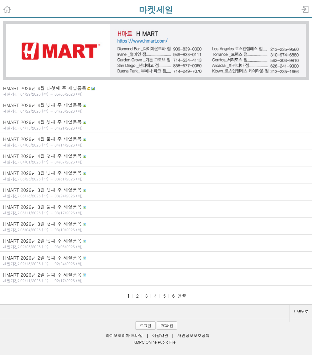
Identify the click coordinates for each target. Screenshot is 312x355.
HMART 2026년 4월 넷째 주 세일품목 (156, 108)
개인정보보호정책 (193, 335)
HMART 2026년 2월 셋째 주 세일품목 (156, 260)
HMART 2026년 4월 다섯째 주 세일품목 (156, 91)
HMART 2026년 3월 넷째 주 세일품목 (156, 175)
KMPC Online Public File (154, 342)
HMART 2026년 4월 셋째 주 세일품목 (156, 124)
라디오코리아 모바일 (124, 335)
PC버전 (166, 325)
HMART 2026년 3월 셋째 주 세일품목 (156, 192)
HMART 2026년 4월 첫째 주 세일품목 (156, 158)
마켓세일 (156, 9)
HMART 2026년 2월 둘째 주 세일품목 (156, 277)
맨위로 (301, 311)
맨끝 (182, 296)
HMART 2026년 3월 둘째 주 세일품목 (156, 209)
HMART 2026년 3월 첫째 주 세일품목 (156, 226)
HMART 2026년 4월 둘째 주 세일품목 (156, 141)
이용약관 (160, 335)
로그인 (145, 325)
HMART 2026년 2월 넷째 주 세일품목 (156, 243)
